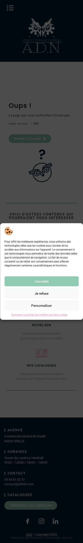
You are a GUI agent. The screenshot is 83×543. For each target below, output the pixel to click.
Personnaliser (41, 306)
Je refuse (41, 294)
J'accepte (42, 281)
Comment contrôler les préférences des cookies (39, 314)
